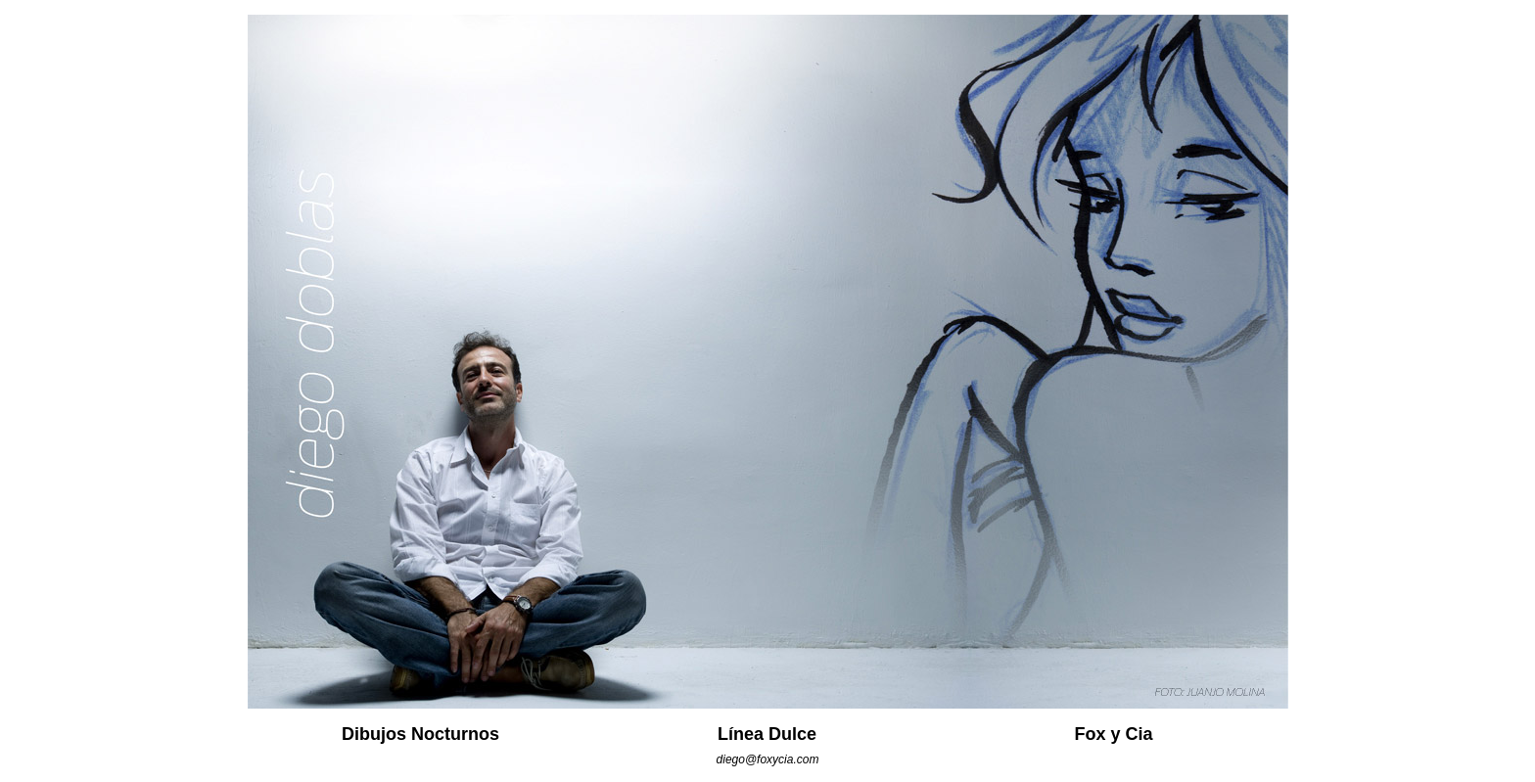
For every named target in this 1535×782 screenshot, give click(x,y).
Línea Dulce (767, 734)
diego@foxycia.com (768, 759)
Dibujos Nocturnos (420, 734)
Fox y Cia (1113, 734)
